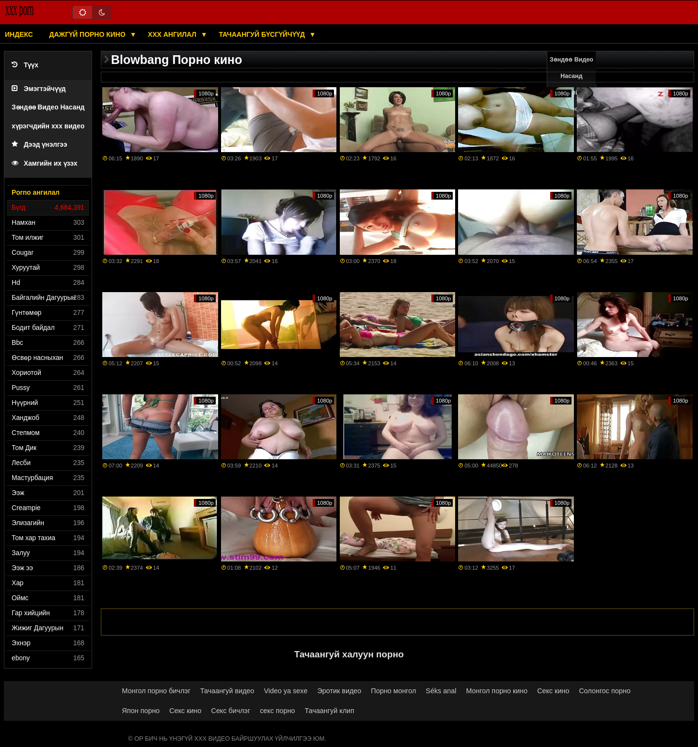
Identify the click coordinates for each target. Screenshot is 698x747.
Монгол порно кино (496, 691)
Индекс (19, 34)
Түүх (25, 65)
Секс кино (553, 691)
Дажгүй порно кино (88, 34)
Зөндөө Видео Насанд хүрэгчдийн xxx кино (572, 84)
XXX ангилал (173, 34)
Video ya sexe (286, 691)
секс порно (277, 711)
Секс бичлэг (231, 711)
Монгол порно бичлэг (156, 691)
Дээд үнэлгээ (39, 144)
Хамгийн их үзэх (45, 163)
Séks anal (441, 691)
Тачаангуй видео (227, 691)
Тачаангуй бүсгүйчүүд (262, 34)
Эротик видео (339, 691)
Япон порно (141, 711)
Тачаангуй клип (329, 711)
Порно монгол (393, 691)
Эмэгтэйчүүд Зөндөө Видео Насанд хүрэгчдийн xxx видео (48, 107)
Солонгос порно (604, 691)
